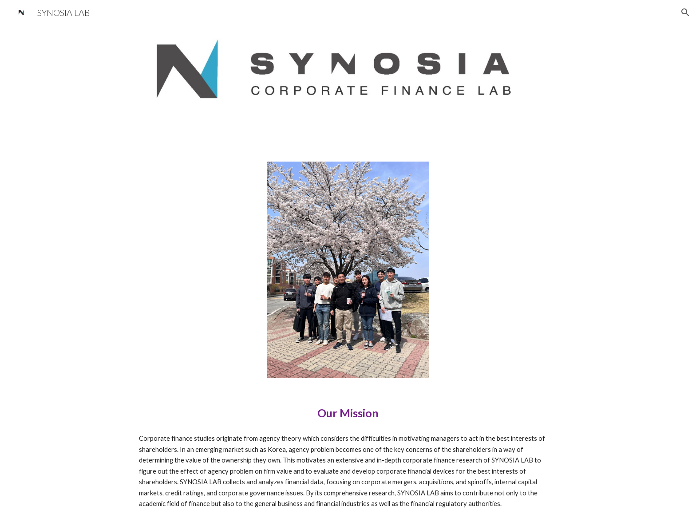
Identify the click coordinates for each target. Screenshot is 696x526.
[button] (685, 12)
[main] (347, 413)
